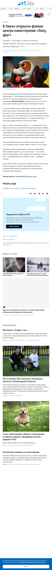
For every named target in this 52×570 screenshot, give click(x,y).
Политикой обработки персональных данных (32, 562)
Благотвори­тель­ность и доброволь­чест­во (21, 315)
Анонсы (5, 340)
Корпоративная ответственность (24, 445)
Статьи (5, 395)
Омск (7, 236)
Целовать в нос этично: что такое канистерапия (19, 188)
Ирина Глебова (14, 50)
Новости (5, 22)
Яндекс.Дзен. (32, 176)
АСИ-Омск (6, 50)
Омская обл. (13, 236)
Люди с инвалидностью (27, 50)
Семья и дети (38, 50)
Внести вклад (14, 226)
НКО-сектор (18, 395)
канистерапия (10, 239)
